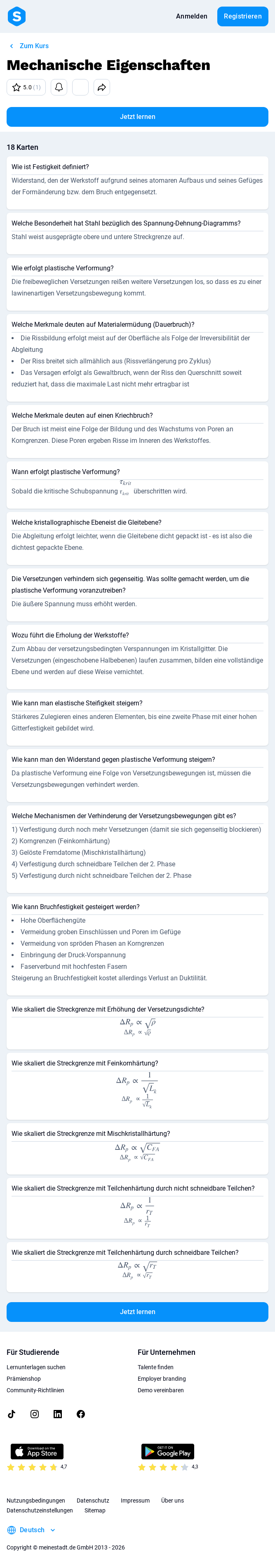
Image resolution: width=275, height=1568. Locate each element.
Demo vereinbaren (161, 1390)
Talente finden (156, 1367)
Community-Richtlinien (35, 1390)
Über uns (172, 1500)
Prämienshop (24, 1378)
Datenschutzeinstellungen (40, 1510)
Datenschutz (93, 1500)
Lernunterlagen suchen (36, 1367)
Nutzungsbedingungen (36, 1500)
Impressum (135, 1500)
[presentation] (126, 488)
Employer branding (162, 1378)
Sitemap (95, 1510)
